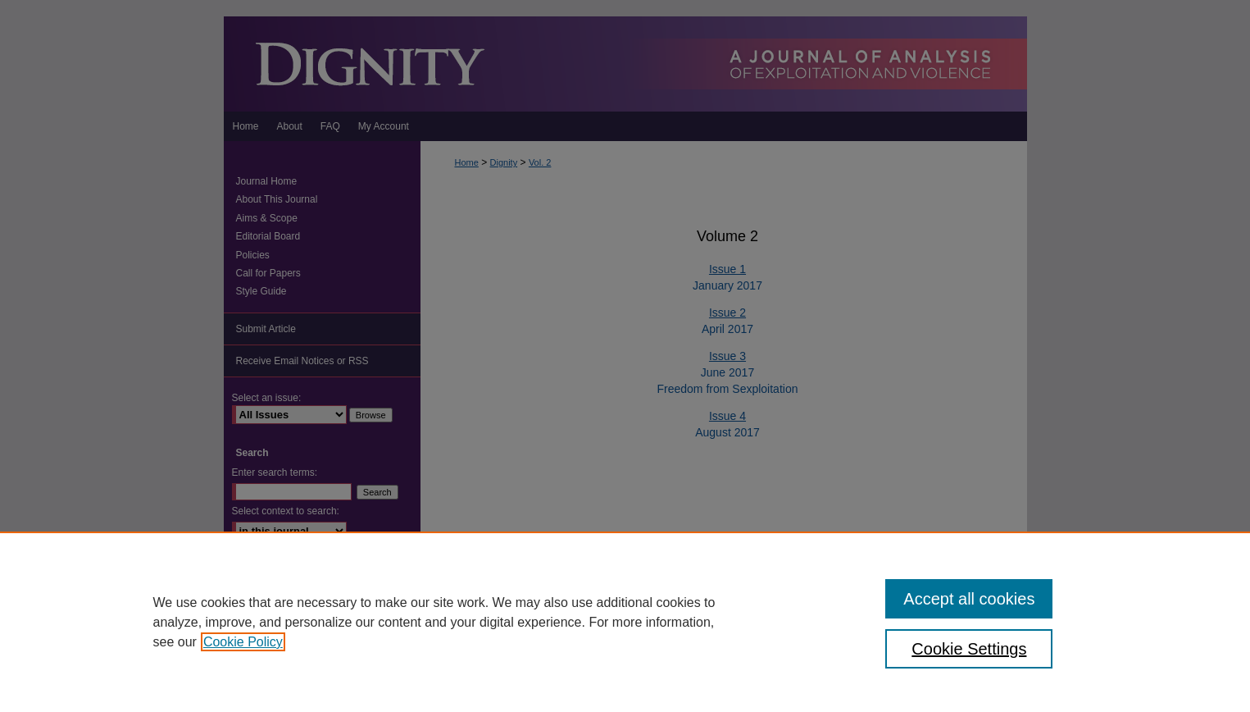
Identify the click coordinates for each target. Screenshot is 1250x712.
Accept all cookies (968, 599)
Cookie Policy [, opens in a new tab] (243, 642)
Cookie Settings (968, 649)
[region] (625, 622)
